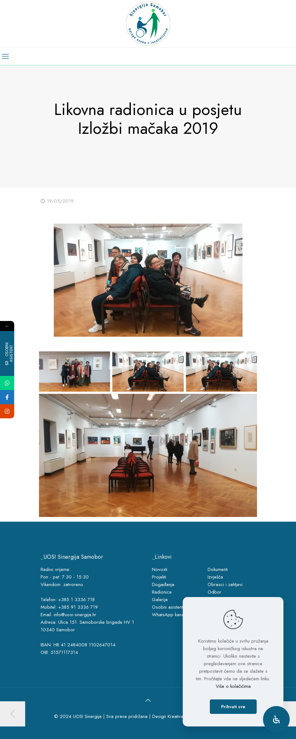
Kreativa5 (177, 716)
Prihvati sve (233, 707)
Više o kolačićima (233, 686)
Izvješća (215, 576)
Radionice (162, 592)
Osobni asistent (167, 607)
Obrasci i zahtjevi (225, 584)
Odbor (214, 592)
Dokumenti (218, 569)
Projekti (159, 576)
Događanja (163, 584)
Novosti (159, 569)
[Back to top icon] (148, 700)
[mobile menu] (5, 56)
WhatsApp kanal (168, 614)
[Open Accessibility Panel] (276, 719)
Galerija (160, 599)
